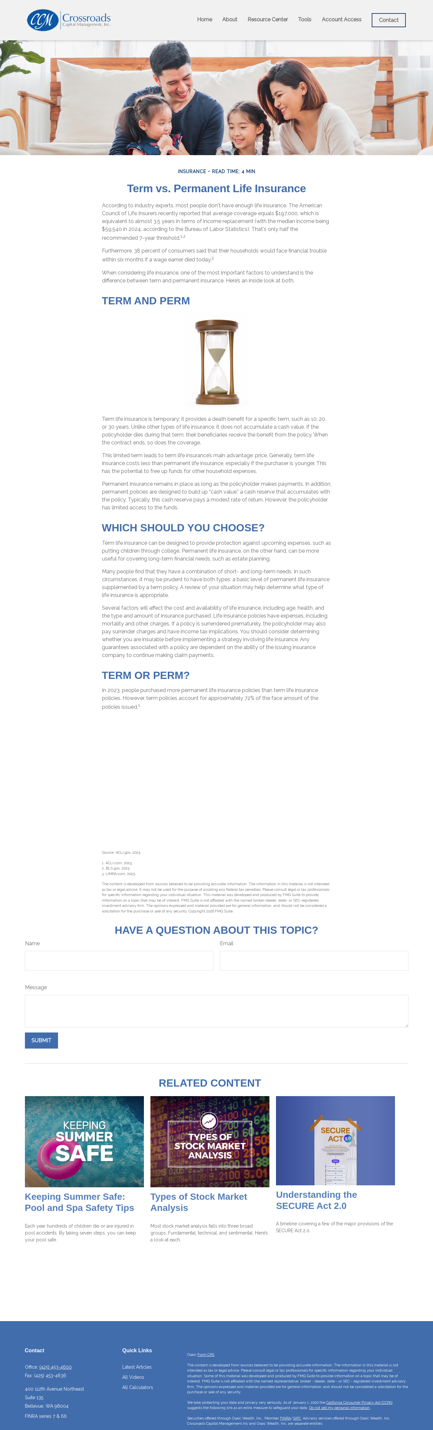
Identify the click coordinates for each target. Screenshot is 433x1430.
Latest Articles (137, 1367)
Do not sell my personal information (339, 1408)
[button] (204, 19)
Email (226, 943)
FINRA (285, 1418)
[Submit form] (41, 1040)
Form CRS (205, 1355)
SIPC (297, 1418)
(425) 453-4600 (55, 1367)
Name (32, 943)
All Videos (133, 1377)
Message (36, 987)
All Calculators (137, 1387)
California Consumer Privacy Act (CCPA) (359, 1402)
